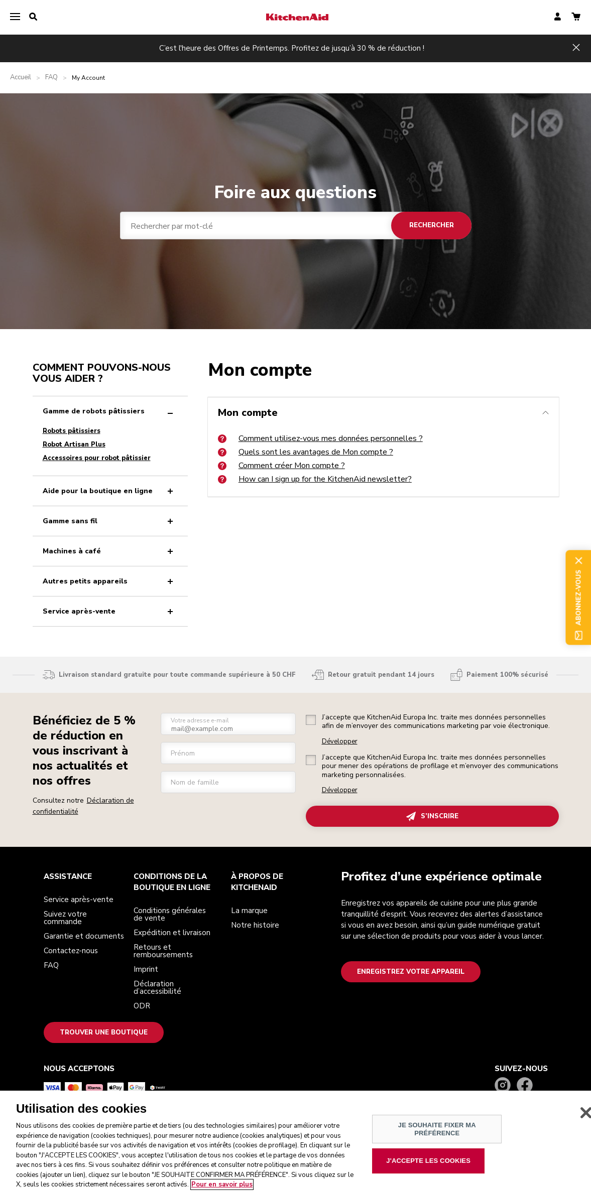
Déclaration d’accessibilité (157, 987)
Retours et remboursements (163, 951)
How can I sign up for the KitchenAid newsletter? (315, 479)
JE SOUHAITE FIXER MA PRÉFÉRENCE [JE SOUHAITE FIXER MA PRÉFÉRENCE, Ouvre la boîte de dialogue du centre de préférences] (437, 1129)
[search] (33, 17)
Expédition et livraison (172, 933)
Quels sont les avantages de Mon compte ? (305, 452)
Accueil (20, 77)
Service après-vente (110, 611)
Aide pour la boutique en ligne (110, 491)
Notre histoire (255, 925)
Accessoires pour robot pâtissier (97, 458)
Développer (340, 741)
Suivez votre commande (65, 918)
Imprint (146, 969)
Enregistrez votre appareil (410, 971)
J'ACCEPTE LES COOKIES (428, 1161)
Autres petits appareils (110, 581)
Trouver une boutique (104, 1032)
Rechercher (431, 225)
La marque (249, 911)
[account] (557, 17)
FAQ (51, 77)
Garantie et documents (84, 936)
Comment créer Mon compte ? (281, 465)
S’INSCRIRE (432, 816)
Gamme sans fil (110, 521)
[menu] (15, 17)
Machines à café (110, 551)
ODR (142, 1006)
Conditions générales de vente (170, 914)
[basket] (576, 17)
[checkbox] (311, 720)
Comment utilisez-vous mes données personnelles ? (320, 438)
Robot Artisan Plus (74, 444)
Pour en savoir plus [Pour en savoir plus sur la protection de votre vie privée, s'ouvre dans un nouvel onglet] (222, 1184)
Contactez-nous (71, 951)
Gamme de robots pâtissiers (110, 411)
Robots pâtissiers (71, 430)
